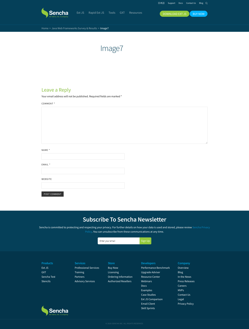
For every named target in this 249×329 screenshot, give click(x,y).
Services (80, 263)
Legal (181, 299)
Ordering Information (120, 277)
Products (47, 263)
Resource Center (150, 277)
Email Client (148, 304)
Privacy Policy (186, 304)
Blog (180, 272)
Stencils (46, 281)
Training (79, 272)
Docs (144, 286)
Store (111, 263)
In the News (184, 277)
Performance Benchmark (155, 268)
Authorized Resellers (119, 281)
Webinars (146, 281)
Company (184, 263)
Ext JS (45, 268)
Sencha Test (48, 277)
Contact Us (184, 295)
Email (46, 164)
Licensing (113, 272)
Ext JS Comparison (152, 299)
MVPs (181, 290)
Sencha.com (59, 11)
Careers (182, 286)
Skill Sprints (148, 308)
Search (206, 3)
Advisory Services (85, 281)
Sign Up (145, 241)
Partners (79, 277)
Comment (48, 103)
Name (46, 150)
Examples (146, 290)
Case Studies (148, 295)
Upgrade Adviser (150, 272)
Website (47, 179)
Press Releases (186, 281)
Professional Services (87, 268)
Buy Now (113, 268)
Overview (183, 268)
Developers (148, 263)
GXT (44, 272)
